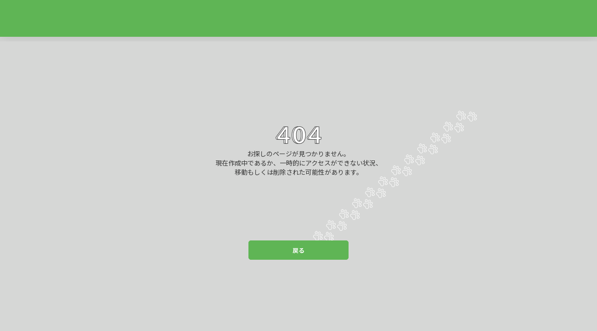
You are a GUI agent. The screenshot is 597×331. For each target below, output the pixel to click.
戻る (298, 250)
